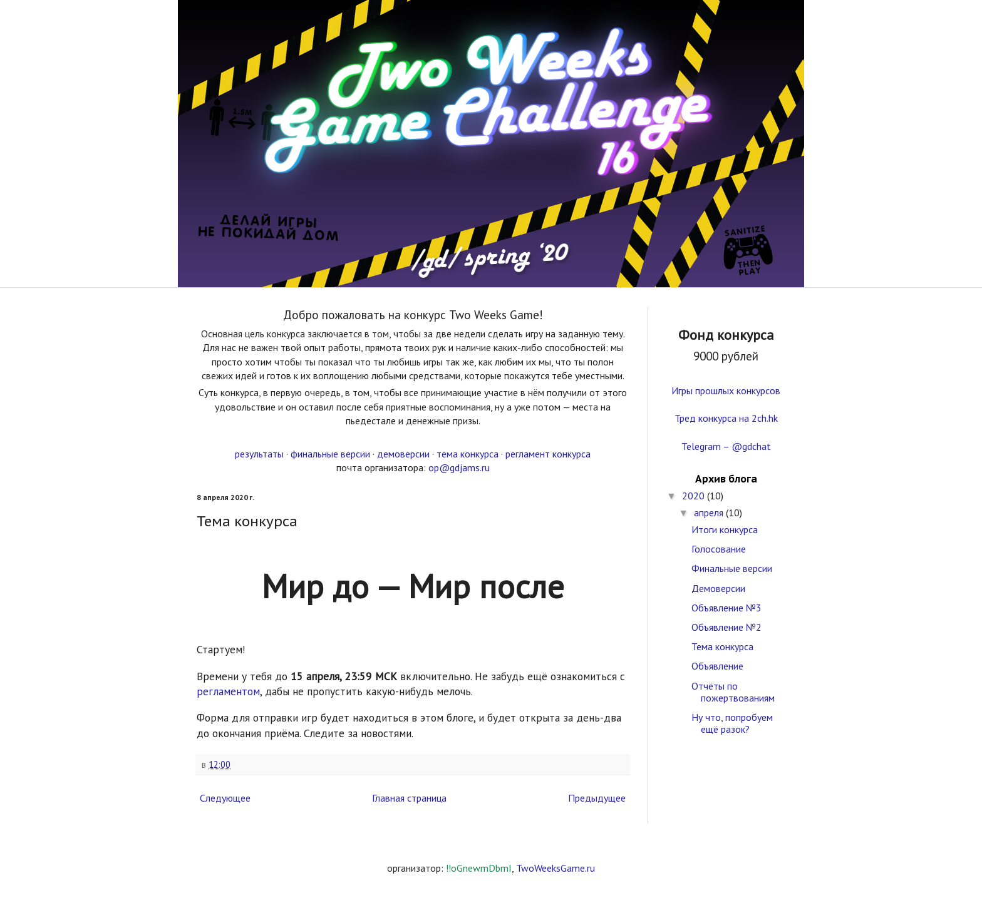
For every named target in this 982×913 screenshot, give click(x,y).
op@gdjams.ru (459, 467)
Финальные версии (731, 568)
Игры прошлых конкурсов (725, 390)
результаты (259, 453)
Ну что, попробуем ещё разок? (732, 723)
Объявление (717, 666)
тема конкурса (468, 453)
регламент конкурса (548, 453)
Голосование (718, 549)
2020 (694, 495)
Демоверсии (718, 588)
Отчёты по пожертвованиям (733, 692)
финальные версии (330, 453)
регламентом (228, 691)
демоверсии (403, 453)
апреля (710, 512)
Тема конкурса (722, 646)
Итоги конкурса (724, 529)
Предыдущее (597, 798)
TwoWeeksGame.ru (555, 868)
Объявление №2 (726, 627)
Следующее (225, 798)
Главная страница (409, 798)
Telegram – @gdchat (726, 446)
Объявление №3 (726, 607)
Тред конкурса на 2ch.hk (726, 418)
